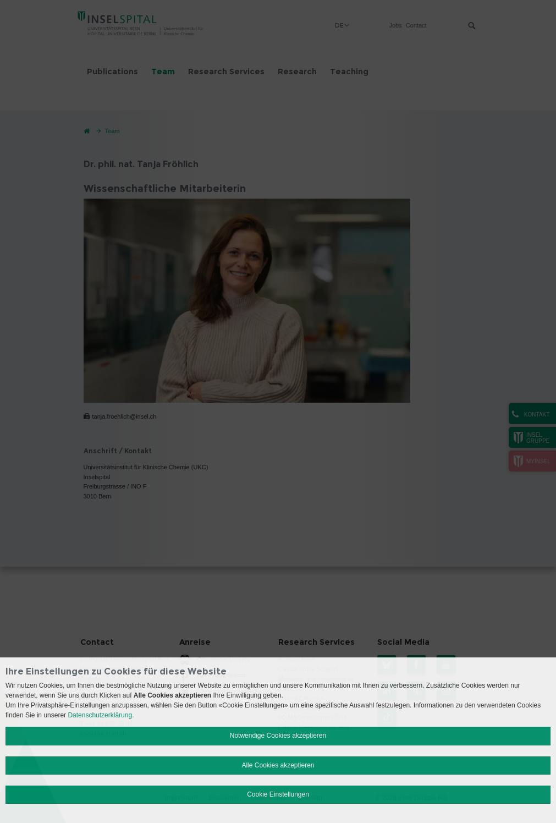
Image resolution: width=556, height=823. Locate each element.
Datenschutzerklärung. (101, 715)
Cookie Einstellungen (278, 794)
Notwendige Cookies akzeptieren (278, 735)
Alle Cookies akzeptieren (277, 765)
